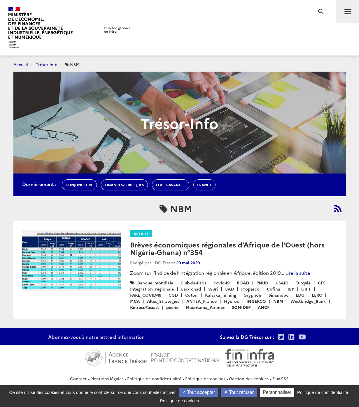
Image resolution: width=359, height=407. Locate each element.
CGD (173, 295)
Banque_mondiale (155, 283)
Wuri (213, 289)
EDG (300, 295)
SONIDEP (241, 307)
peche (172, 307)
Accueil (20, 64)
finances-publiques (124, 184)
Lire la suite (297, 273)
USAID (282, 283)
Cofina (273, 289)
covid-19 (221, 283)
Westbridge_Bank (308, 301)
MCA (135, 301)
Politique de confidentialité (154, 378)
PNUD (262, 283)
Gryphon (252, 295)
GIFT (306, 289)
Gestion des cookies (249, 378)
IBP (291, 289)
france (204, 184)
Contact (78, 378)
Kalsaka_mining (220, 295)
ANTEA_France (201, 301)
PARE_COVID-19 (145, 295)
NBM (278, 301)
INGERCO (256, 301)
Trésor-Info (46, 64)
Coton (191, 295)
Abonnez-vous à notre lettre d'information (96, 337)
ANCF (263, 307)
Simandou (278, 295)
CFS (321, 283)
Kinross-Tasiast (144, 307)
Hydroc (231, 301)
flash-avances (170, 184)
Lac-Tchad (191, 289)
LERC (317, 295)
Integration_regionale (152, 289)
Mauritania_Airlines (205, 307)
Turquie (303, 283)
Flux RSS (280, 378)
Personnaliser (277, 392)
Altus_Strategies (163, 301)
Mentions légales (106, 378)
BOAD (243, 283)
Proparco (250, 289)
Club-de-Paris (193, 283)
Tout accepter (198, 392)
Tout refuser (239, 392)
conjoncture (79, 184)
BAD (229, 289)
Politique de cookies (205, 378)
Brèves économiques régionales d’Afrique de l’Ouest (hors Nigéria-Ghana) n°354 (227, 248)
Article (141, 233)
